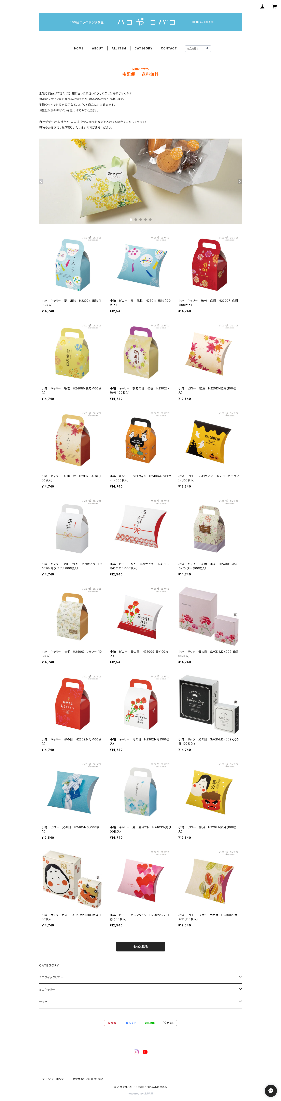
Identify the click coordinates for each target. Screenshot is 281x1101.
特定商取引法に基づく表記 (88, 1078)
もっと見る (140, 947)
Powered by (141, 1093)
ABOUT (97, 48)
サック (43, 1002)
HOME (79, 48)
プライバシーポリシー (54, 1078)
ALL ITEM (119, 48)
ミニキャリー (47, 989)
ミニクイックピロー (51, 977)
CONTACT (169, 48)
